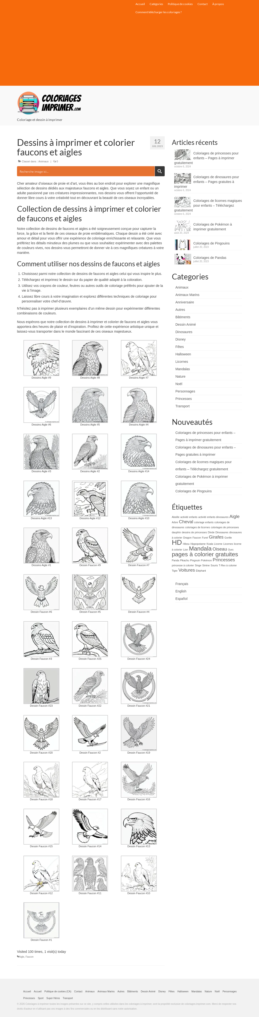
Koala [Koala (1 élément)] (210, 543)
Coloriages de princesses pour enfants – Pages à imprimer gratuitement (206, 158)
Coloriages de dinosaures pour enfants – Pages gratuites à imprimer (206, 181)
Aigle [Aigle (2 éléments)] (235, 516)
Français (181, 584)
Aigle (21, 956)
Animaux (43, 161)
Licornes (181, 362)
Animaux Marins (187, 295)
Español (181, 599)
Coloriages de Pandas (209, 258)
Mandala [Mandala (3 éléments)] (200, 548)
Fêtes (179, 347)
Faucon (30, 956)
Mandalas (182, 369)
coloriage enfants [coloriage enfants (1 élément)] (204, 522)
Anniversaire (184, 302)
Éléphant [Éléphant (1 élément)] (201, 570)
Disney (180, 339)
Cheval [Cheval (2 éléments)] (186, 521)
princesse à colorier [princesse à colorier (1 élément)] (183, 565)
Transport (182, 406)
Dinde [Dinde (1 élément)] (211, 532)
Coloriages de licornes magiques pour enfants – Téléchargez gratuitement (208, 205)
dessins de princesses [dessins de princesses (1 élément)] (194, 532)
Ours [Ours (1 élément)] (230, 549)
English (180, 591)
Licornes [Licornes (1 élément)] (228, 543)
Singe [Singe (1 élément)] (198, 565)
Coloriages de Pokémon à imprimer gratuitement (212, 226)
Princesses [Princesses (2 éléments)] (224, 559)
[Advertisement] (129, 52)
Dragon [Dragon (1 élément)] (187, 537)
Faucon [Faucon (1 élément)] (196, 537)
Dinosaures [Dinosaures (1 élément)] (221, 532)
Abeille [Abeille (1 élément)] (176, 517)
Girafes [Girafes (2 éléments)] (216, 537)
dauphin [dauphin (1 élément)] (176, 532)
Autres (180, 310)
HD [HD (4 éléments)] (177, 542)
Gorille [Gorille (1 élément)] (228, 537)
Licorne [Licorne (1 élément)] (218, 543)
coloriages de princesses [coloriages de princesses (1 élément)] (225, 527)
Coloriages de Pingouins (211, 243)
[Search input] (86, 171)
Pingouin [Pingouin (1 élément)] (195, 560)
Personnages (185, 391)
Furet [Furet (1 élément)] (205, 537)
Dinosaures (183, 332)
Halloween (183, 354)
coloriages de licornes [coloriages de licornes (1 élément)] (197, 527)
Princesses (183, 399)
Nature (180, 376)
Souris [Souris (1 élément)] (214, 565)
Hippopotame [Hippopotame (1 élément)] (198, 543)
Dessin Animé (185, 324)
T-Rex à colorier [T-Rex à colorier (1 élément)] (228, 565)
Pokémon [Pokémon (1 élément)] (206, 560)
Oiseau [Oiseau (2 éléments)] (220, 548)
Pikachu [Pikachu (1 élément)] (184, 560)
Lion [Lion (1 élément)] (185, 549)
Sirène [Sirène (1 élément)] (206, 565)
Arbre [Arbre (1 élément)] (175, 522)
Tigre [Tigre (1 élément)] (175, 570)
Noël (178, 384)
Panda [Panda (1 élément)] (175, 560)
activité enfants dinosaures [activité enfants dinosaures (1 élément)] (213, 517)
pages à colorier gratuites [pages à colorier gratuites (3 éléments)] (205, 554)
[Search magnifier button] (160, 171)
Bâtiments (182, 317)
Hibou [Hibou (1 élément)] (186, 543)
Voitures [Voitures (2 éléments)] (186, 570)
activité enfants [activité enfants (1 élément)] (188, 517)
